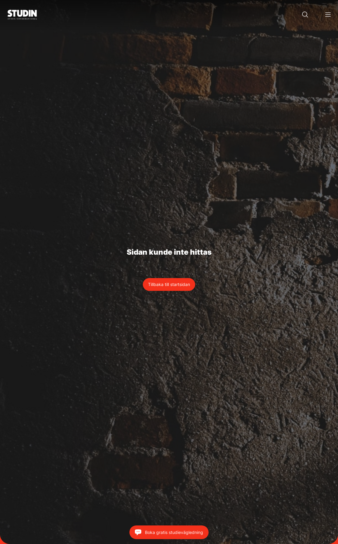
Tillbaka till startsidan (169, 284)
